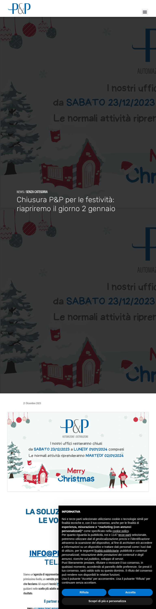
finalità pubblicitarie (106, 550)
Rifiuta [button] (84, 592)
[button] (145, 12)
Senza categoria (28, 198)
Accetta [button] (130, 592)
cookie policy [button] (121, 531)
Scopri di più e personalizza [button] (107, 601)
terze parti (124, 534)
